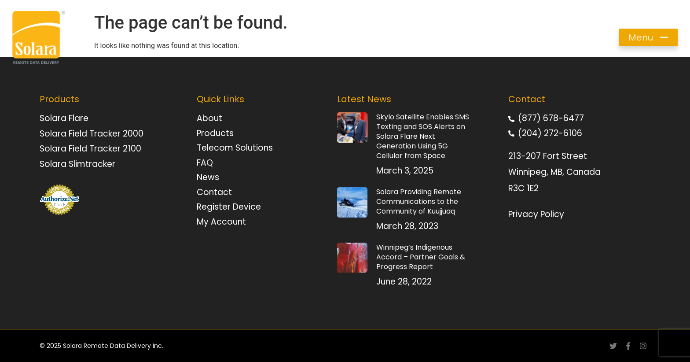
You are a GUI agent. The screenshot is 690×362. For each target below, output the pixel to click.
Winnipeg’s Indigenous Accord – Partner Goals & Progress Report (420, 257)
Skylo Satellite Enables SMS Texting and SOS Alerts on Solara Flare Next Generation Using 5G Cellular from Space (422, 136)
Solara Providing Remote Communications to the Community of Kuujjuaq (418, 201)
